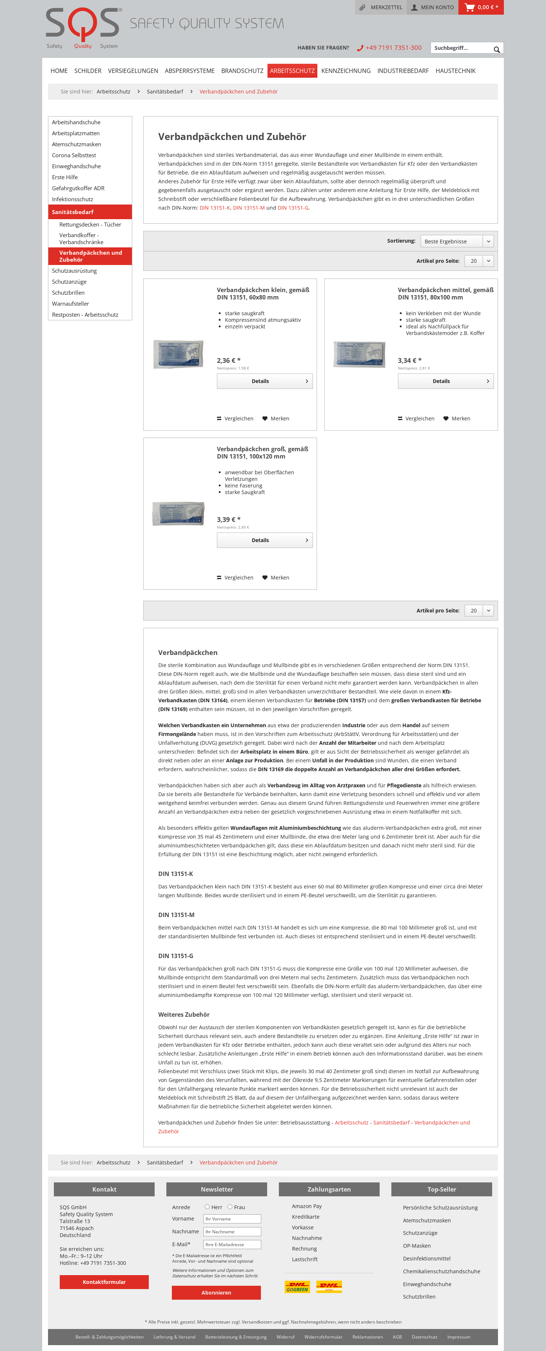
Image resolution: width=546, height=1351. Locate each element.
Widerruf (286, 1337)
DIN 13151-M (249, 207)
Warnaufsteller (70, 303)
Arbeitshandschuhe (76, 122)
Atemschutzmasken (76, 144)
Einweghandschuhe (76, 166)
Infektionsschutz (72, 199)
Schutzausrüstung (74, 270)
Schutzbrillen (68, 292)
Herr (213, 1207)
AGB (397, 1337)
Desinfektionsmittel (427, 1258)
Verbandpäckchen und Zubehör (90, 256)
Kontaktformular (104, 1281)
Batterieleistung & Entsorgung (236, 1337)
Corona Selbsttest (74, 155)
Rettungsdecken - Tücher (90, 224)
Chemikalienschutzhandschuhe (441, 1271)
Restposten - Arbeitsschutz (85, 314)
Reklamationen (368, 1337)
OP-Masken (417, 1245)
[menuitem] (381, 7)
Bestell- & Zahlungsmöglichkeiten (109, 1337)
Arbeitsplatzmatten (76, 133)
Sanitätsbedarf (72, 212)
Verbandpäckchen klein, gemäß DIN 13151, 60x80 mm (263, 293)
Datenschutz (425, 1337)
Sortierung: (401, 240)
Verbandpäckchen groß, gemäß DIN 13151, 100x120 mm (262, 452)
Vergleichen (235, 418)
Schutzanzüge (69, 281)
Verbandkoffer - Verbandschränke (81, 239)
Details (280, 379)
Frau (236, 1207)
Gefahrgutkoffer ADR (78, 188)
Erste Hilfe (65, 177)
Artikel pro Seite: (438, 260)
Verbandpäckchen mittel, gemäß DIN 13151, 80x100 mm (446, 293)
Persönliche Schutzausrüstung (440, 1207)
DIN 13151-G (293, 207)
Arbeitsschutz (352, 1122)
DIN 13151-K (215, 207)
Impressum (459, 1337)
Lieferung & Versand (174, 1337)
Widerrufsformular (324, 1337)
